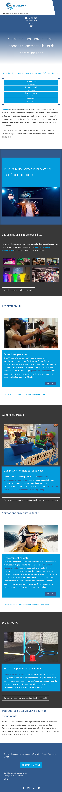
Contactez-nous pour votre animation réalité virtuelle (26, 604)
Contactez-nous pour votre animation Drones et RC (25, 698)
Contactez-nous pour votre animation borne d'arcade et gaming (31, 500)
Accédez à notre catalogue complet (19, 290)
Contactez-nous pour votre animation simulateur (25, 394)
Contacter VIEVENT (31, 201)
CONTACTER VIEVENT (31, 765)
